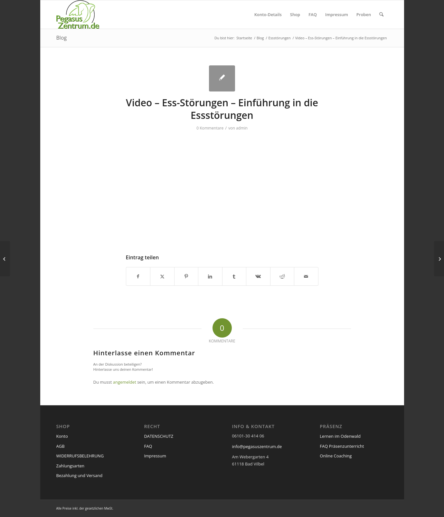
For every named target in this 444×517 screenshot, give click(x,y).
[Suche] (381, 14)
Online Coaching (336, 456)
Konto (62, 436)
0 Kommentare (209, 128)
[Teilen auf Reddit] (282, 276)
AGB (60, 446)
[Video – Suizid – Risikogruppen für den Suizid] (439, 258)
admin (242, 128)
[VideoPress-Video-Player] (222, 189)
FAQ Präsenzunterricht (342, 446)
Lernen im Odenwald (340, 436)
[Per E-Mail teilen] (306, 276)
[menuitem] (268, 14)
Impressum (155, 456)
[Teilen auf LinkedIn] (210, 276)
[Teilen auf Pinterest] (186, 276)
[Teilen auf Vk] (258, 276)
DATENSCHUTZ (158, 436)
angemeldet (124, 382)
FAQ (148, 446)
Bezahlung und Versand (79, 475)
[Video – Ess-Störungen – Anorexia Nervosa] (5, 258)
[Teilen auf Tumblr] (234, 276)
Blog (61, 37)
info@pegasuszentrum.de (257, 446)
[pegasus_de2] (77, 14)
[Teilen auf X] (162, 276)
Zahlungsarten (70, 466)
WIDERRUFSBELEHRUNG (80, 456)
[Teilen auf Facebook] (138, 276)
